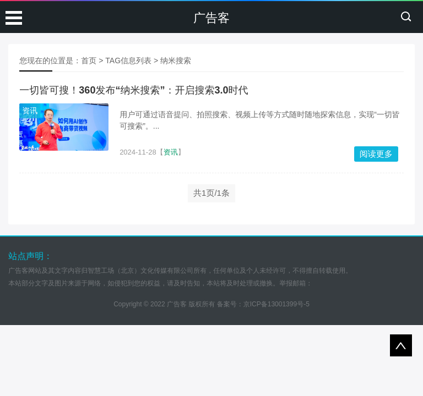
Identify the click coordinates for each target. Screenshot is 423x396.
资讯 (29, 110)
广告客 (211, 18)
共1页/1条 (211, 192)
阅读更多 (376, 153)
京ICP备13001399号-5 (276, 304)
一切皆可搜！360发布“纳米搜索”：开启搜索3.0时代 (133, 90)
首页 (88, 60)
